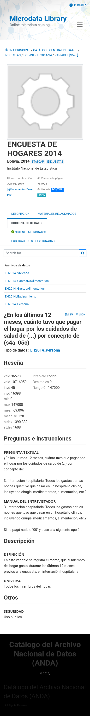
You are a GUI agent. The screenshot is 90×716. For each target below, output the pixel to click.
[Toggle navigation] (79, 24)
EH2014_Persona (17, 304)
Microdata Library (38, 18)
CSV (69, 314)
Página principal (17, 50)
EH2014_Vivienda (17, 273)
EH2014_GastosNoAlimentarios (27, 281)
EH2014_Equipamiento (20, 296)
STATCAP (38, 161)
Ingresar (76, 4)
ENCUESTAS (12, 55)
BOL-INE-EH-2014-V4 (38, 55)
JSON (80, 314)
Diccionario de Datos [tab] (27, 223)
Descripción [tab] (20, 213)
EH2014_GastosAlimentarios (25, 288)
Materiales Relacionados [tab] (57, 213)
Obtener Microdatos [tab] (28, 232)
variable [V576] (66, 55)
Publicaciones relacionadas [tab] (32, 241)
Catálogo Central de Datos (55, 50)
